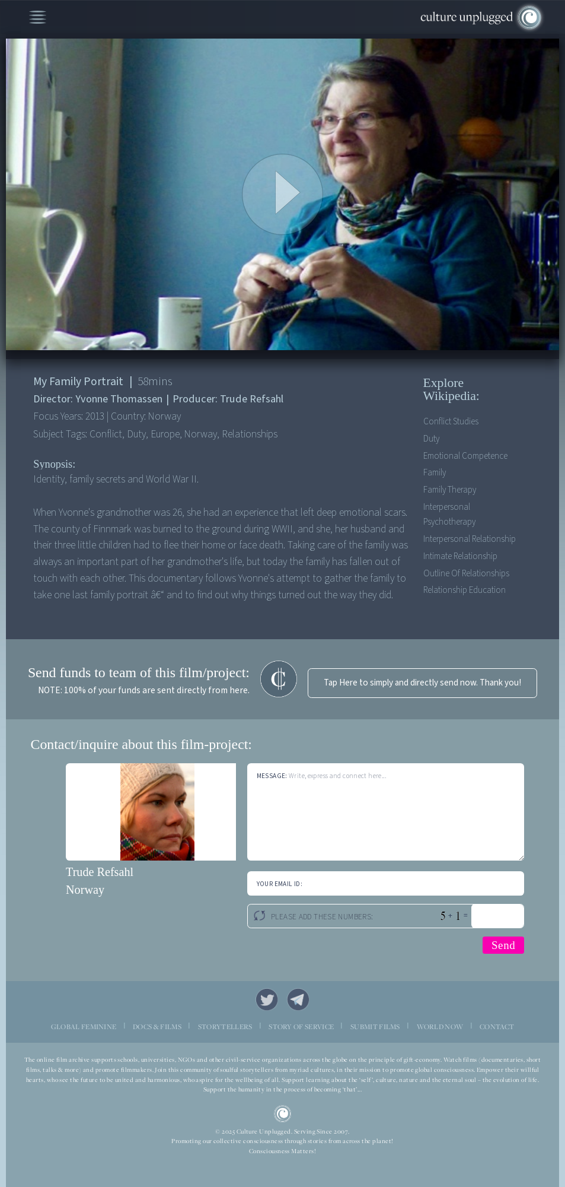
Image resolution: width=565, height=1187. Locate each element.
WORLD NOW (440, 1027)
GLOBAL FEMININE (84, 1027)
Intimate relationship (460, 556)
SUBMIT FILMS (375, 1027)
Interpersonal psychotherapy (449, 514)
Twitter (267, 999)
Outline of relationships (466, 573)
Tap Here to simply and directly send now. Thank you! (422, 683)
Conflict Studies (450, 421)
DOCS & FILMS (157, 1027)
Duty (431, 439)
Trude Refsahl (99, 871)
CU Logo (283, 1114)
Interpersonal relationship (469, 539)
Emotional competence (465, 456)
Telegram (298, 999)
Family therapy (449, 490)
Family (434, 472)
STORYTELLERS (225, 1027)
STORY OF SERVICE (301, 1027)
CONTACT (497, 1027)
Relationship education (464, 590)
